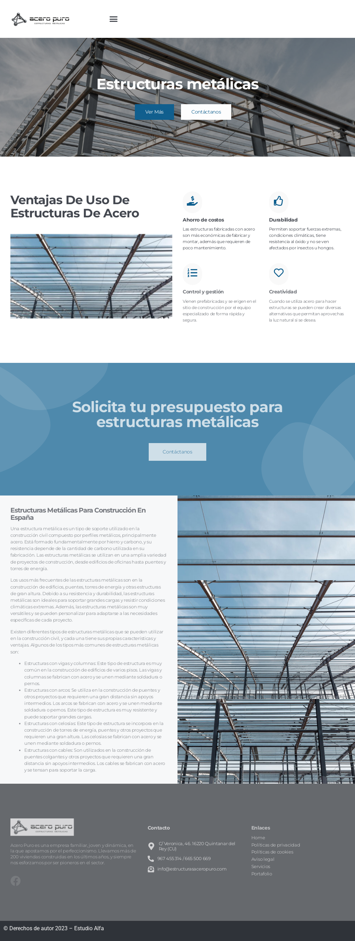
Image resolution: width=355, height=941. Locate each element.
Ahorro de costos (203, 220)
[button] (113, 19)
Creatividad (283, 292)
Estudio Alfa (89, 928)
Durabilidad (283, 220)
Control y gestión (203, 292)
